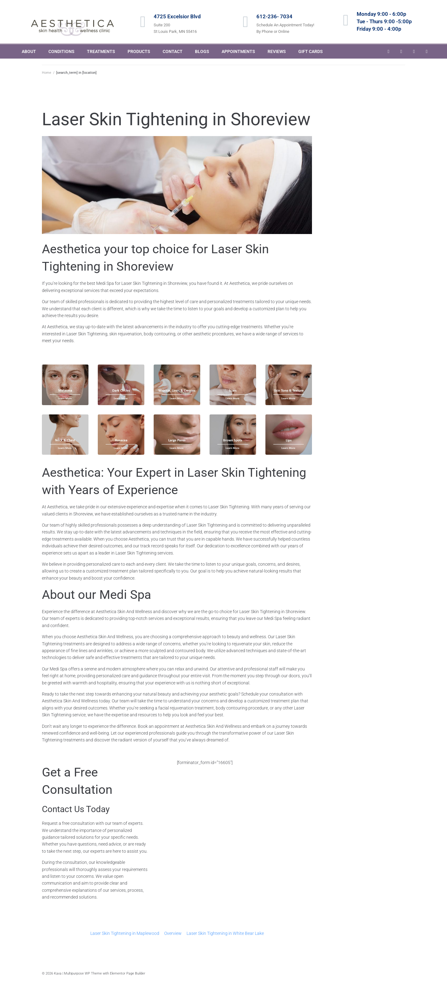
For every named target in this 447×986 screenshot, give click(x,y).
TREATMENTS (101, 51)
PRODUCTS (139, 51)
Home (46, 73)
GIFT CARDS (310, 51)
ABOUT (29, 51)
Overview (173, 933)
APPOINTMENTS (238, 51)
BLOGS (202, 51)
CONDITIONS (61, 51)
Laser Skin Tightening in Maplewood (124, 933)
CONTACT (173, 51)
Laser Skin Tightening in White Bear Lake (225, 933)
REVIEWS (277, 51)
